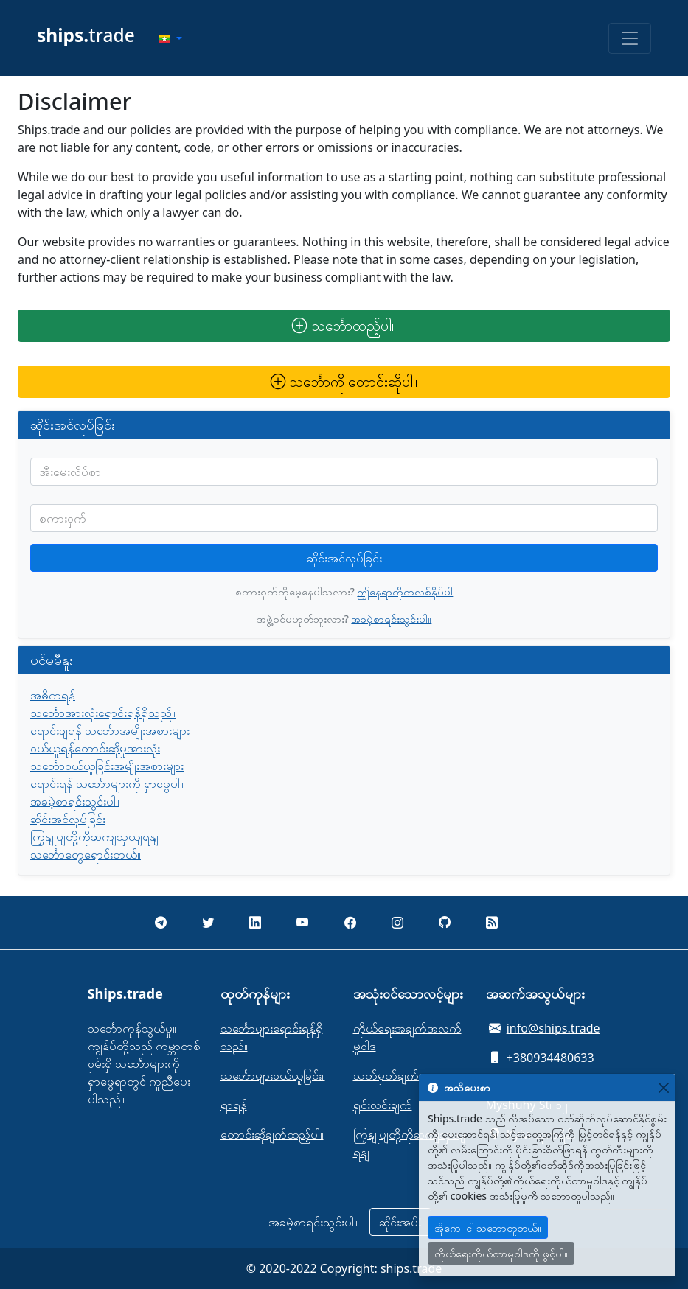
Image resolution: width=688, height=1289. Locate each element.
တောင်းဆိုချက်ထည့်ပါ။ (272, 1134)
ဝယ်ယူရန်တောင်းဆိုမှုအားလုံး (95, 748)
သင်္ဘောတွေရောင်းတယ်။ (85, 854)
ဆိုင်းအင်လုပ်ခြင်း (344, 558)
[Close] (663, 1087)
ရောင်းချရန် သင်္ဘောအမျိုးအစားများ (110, 730)
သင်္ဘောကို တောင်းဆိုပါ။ (344, 381)
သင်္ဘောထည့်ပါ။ (343, 325)
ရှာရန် (233, 1105)
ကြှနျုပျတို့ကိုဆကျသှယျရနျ (94, 836)
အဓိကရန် (52, 695)
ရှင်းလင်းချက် (382, 1105)
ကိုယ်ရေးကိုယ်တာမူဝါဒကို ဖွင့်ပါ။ (501, 1253)
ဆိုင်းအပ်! (400, 1222)
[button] (170, 38)
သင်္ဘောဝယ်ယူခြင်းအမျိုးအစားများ (107, 766)
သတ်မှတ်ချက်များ (395, 1075)
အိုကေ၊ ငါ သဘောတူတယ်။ (487, 1227)
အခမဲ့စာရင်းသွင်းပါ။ (391, 619)
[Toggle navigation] (629, 38)
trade (86, 35)
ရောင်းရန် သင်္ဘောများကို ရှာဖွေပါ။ (107, 783)
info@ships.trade (553, 1028)
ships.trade (411, 1268)
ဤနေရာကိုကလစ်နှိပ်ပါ (405, 591)
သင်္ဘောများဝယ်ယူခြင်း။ (272, 1075)
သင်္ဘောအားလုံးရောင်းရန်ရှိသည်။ (103, 713)
